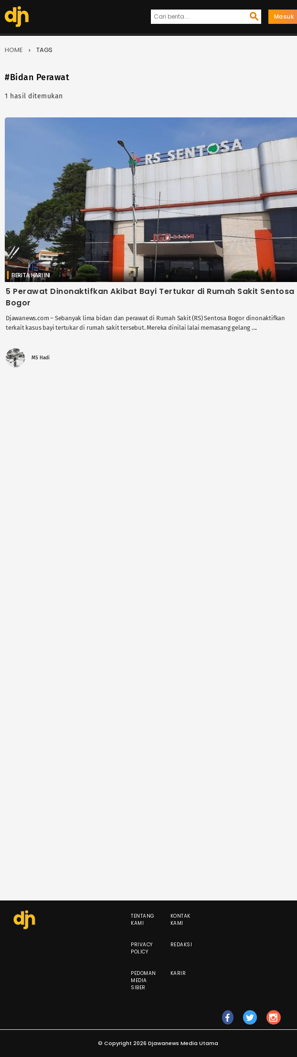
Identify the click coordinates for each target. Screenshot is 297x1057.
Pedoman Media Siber (143, 980)
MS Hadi (40, 358)
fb (227, 1021)
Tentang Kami (143, 919)
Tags (44, 49)
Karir (178, 973)
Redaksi (181, 944)
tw (250, 1021)
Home (14, 49)
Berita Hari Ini (30, 275)
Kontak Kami (180, 919)
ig (273, 1021)
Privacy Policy (142, 948)
